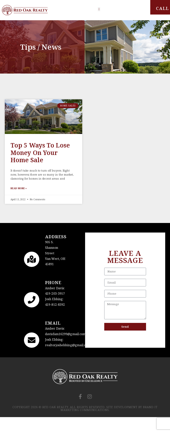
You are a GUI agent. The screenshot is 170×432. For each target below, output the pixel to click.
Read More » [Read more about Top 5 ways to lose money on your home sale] (19, 188)
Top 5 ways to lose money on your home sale (40, 152)
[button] (99, 9)
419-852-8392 (55, 304)
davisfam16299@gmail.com (65, 334)
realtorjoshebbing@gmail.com (67, 345)
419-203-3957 (55, 293)
